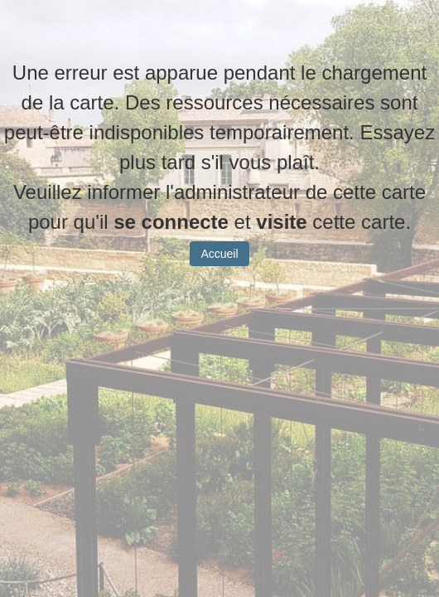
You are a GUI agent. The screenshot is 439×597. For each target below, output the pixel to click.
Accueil (219, 266)
